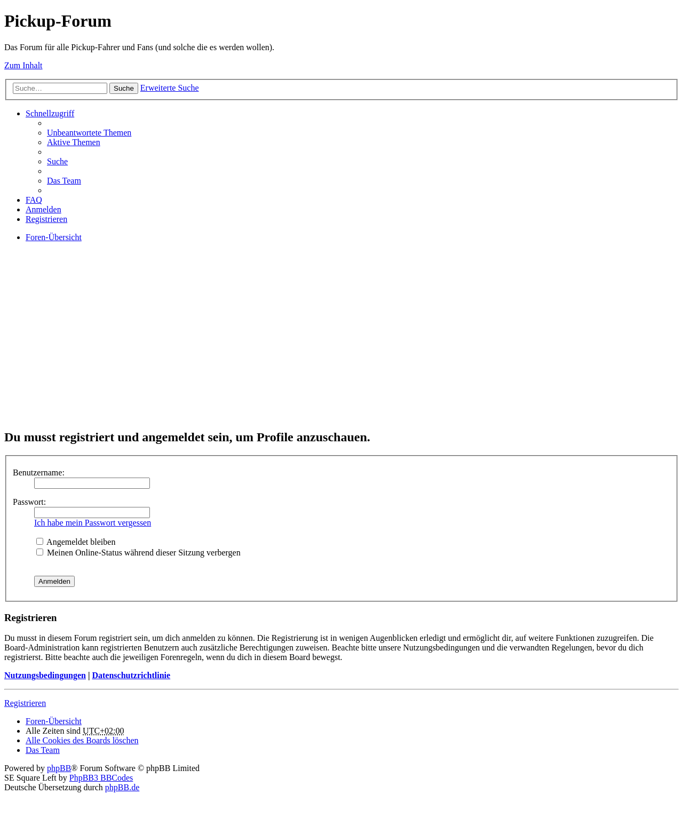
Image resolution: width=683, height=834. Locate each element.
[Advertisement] (324, 344)
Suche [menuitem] (57, 161)
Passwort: (29, 501)
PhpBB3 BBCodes (101, 777)
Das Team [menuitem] (64, 180)
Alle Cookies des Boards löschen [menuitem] (82, 740)
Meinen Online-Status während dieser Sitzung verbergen (138, 552)
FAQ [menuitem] (34, 199)
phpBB (59, 768)
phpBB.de (122, 787)
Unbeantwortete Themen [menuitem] (89, 132)
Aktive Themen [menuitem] (73, 142)
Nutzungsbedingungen (45, 675)
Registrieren (25, 703)
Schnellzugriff (50, 113)
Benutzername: (39, 472)
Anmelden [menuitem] (43, 209)
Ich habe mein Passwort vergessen (92, 522)
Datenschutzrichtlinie (131, 675)
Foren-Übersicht (54, 721)
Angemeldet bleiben (75, 541)
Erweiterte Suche (169, 87)
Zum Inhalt (23, 65)
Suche (124, 88)
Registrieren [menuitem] (46, 219)
